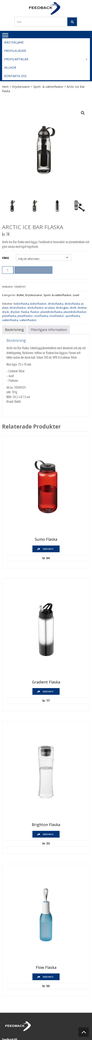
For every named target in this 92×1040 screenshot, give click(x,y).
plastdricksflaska (51, 312)
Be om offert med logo (33, 270)
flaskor (34, 312)
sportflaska (72, 316)
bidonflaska (21, 304)
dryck (5, 312)
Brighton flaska (46, 824)
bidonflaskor (38, 304)
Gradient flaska (46, 682)
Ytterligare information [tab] (49, 329)
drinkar (82, 308)
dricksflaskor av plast (41, 308)
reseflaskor (56, 316)
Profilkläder (15, 51)
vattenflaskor (28, 320)
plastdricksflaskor (75, 312)
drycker (15, 312)
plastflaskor (25, 316)
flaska (25, 312)
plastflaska (9, 316)
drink (73, 308)
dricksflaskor (18, 308)
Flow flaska (46, 967)
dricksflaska (55, 304)
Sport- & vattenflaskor (48, 87)
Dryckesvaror (21, 87)
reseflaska (41, 316)
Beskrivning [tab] (14, 329)
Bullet (20, 295)
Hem (5, 87)
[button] (83, 113)
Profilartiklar (46, 59)
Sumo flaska (46, 539)
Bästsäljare (14, 42)
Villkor (10, 68)
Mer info (48, 549)
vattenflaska (10, 320)
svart (76, 295)
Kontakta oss (15, 76)
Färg (5, 258)
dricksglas (62, 308)
